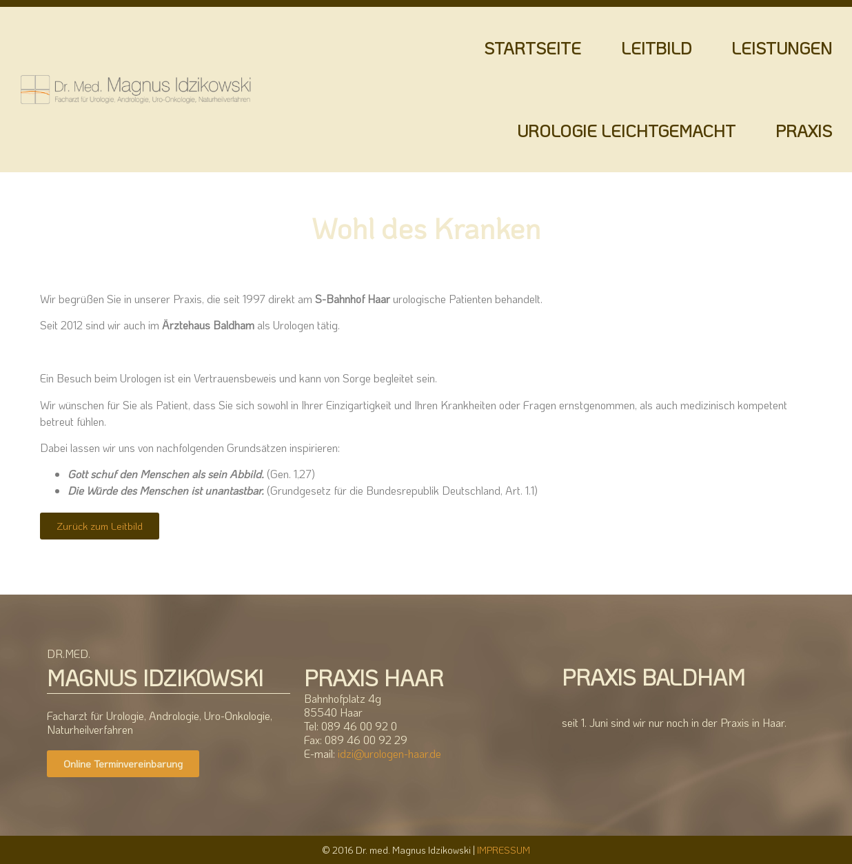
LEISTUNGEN (781, 48)
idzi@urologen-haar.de (389, 753)
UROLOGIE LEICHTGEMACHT (626, 130)
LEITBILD (656, 48)
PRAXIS (803, 130)
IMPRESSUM (503, 849)
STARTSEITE (532, 48)
